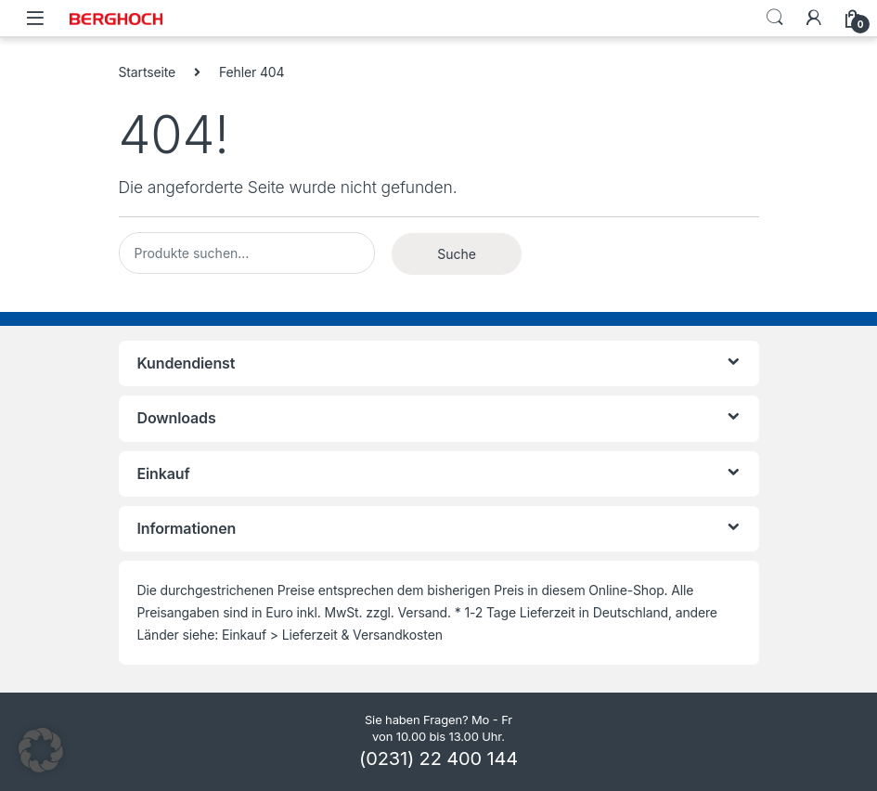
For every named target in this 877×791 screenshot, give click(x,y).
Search (775, 17)
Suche (456, 254)
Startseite (147, 72)
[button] (41, 750)
